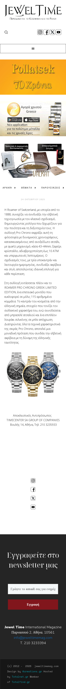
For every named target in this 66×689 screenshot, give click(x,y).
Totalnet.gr (20, 676)
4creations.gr (32, 671)
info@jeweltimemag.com (33, 637)
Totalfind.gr (21, 682)
